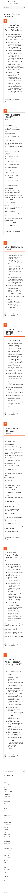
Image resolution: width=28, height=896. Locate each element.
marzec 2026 (7, 780)
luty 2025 (6, 810)
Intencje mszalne (8, 233)
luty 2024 (6, 839)
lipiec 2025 (6, 799)
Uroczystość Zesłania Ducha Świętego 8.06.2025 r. (13, 556)
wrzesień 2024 (7, 822)
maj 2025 (6, 803)
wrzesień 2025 (7, 794)
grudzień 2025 (7, 787)
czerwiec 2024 (7, 829)
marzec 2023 (7, 865)
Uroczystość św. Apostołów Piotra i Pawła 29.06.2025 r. (13, 27)
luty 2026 (6, 782)
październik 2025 (8, 791)
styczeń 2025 (7, 813)
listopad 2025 (7, 789)
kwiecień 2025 (7, 806)
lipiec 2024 (6, 827)
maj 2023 (6, 860)
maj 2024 (6, 832)
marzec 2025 (7, 808)
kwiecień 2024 (7, 834)
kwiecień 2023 (7, 862)
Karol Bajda (9, 99)
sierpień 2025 (7, 796)
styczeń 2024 (7, 841)
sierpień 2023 (7, 853)
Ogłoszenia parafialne (9, 101)
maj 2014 (6, 872)
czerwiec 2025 (7, 801)
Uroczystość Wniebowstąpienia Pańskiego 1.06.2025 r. (13, 663)
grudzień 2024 (7, 815)
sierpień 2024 (7, 824)
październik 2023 (8, 848)
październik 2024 (8, 820)
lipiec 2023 (6, 855)
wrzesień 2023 (7, 850)
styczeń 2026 (7, 784)
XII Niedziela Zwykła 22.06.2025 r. (13, 248)
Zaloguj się (6, 880)
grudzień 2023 (7, 843)
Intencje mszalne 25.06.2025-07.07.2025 (12, 117)
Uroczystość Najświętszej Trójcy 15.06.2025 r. (13, 332)
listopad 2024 (7, 817)
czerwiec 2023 (7, 857)
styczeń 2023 (7, 869)
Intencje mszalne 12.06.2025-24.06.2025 (12, 431)
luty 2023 (6, 867)
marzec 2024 (7, 836)
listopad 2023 (7, 846)
